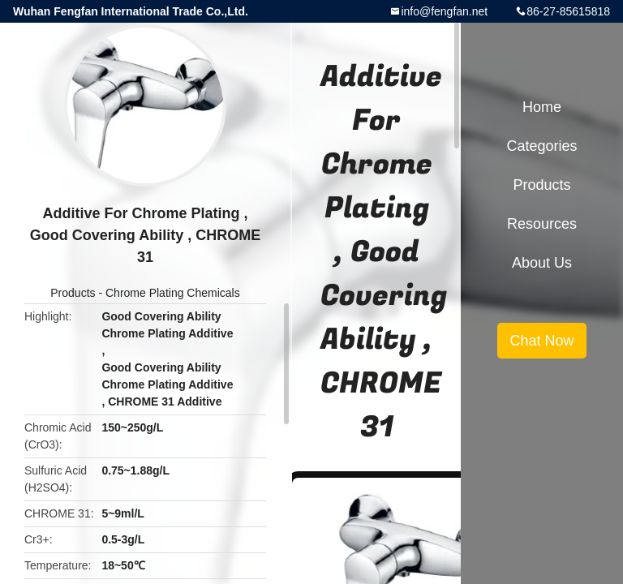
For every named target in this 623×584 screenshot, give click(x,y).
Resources (542, 224)
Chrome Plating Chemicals (172, 292)
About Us (542, 263)
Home (541, 107)
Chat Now (541, 341)
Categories (541, 146)
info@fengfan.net (444, 11)
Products (72, 292)
